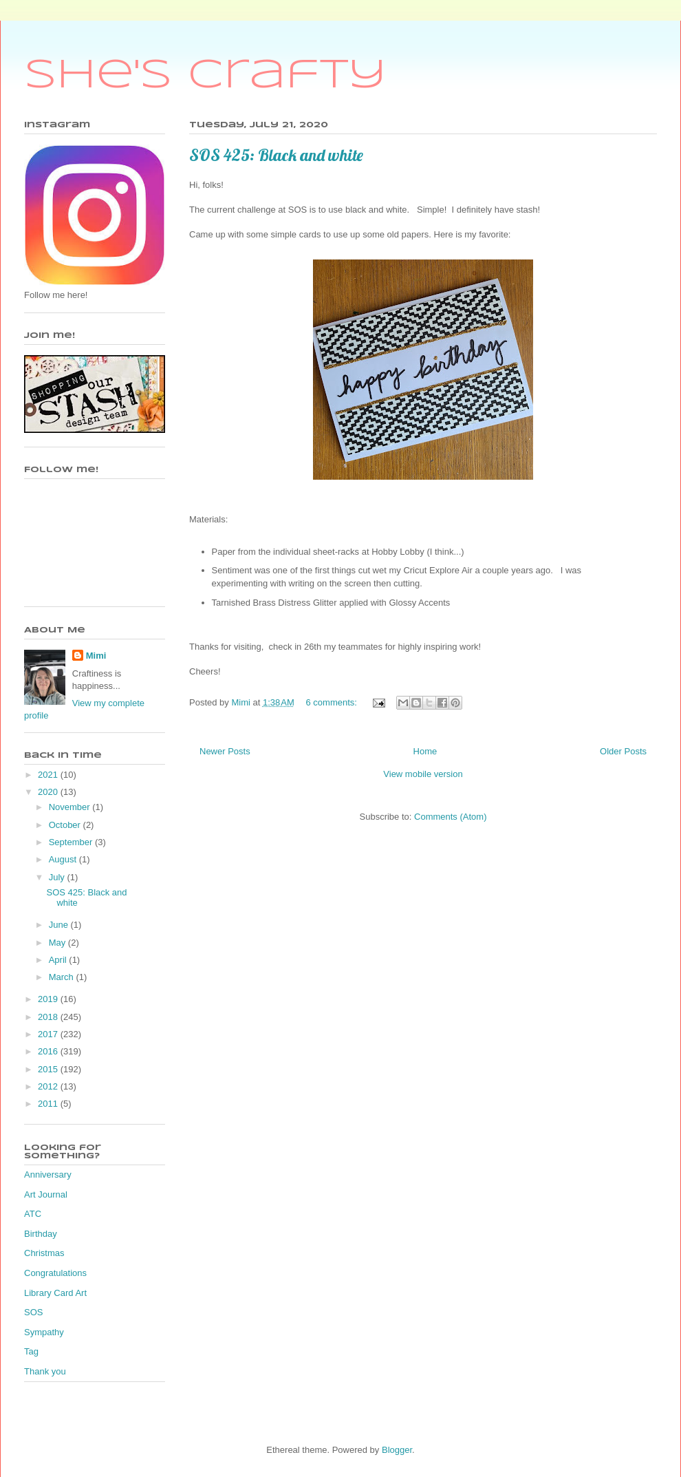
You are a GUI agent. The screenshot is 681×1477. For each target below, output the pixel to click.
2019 (49, 999)
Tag (31, 1351)
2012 (49, 1086)
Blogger (397, 1450)
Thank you (45, 1371)
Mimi (96, 655)
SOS (33, 1312)
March (62, 977)
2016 (49, 1051)
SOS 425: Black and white (276, 155)
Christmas (44, 1253)
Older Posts (623, 751)
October (66, 825)
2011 (49, 1103)
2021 (49, 774)
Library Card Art (55, 1293)
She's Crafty (205, 76)
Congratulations (55, 1273)
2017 (49, 1034)
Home (425, 751)
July (58, 877)
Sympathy (44, 1332)
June (60, 925)
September (72, 842)
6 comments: (332, 702)
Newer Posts (224, 751)
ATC (32, 1214)
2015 (49, 1069)
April (59, 960)
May (58, 942)
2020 (49, 792)
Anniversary (48, 1174)
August (64, 859)
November (71, 807)
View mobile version (422, 774)
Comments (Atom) (450, 816)
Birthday (40, 1234)
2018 (49, 1017)
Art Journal (45, 1194)
